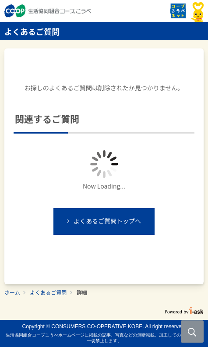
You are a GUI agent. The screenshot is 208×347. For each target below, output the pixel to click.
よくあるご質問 (48, 292)
